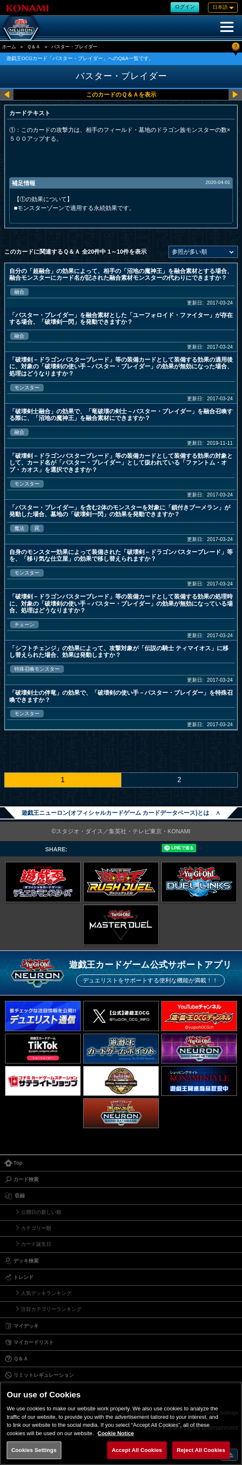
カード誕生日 (36, 1244)
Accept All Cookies (137, 1450)
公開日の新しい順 (41, 1212)
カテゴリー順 (36, 1228)
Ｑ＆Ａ (33, 46)
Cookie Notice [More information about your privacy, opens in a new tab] (115, 1433)
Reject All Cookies (201, 1450)
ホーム (9, 46)
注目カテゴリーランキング (51, 1309)
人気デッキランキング (46, 1293)
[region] (121, 1423)
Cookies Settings (34, 1450)
